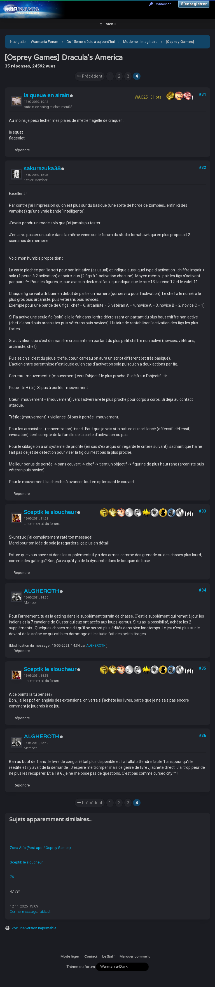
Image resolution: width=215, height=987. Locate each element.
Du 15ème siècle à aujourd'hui (91, 41)
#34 (202, 590)
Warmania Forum (44, 41)
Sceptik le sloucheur (50, 512)
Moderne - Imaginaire (140, 41)
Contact (90, 956)
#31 (202, 94)
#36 (202, 735)
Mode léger (69, 956)
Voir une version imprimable (33, 928)
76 (12, 877)
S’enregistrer (194, 4)
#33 (202, 511)
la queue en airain (46, 95)
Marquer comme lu (135, 956)
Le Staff (108, 956)
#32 (202, 167)
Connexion (160, 4)
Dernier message (23, 911)
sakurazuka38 (42, 168)
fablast (44, 911)
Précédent (89, 76)
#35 (202, 668)
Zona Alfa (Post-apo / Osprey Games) (40, 848)
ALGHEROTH (41, 591)
